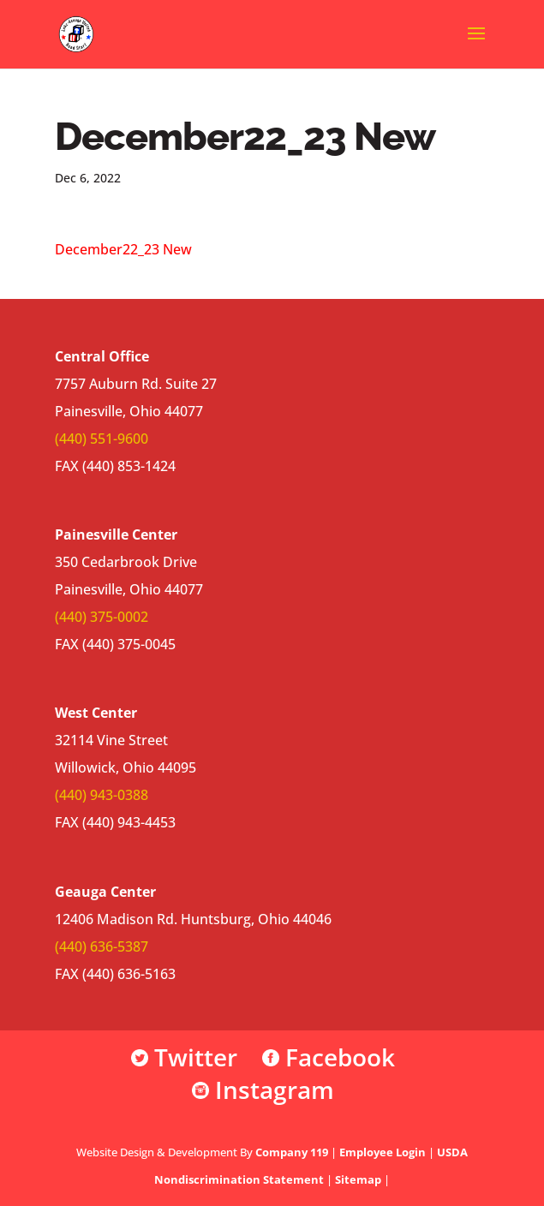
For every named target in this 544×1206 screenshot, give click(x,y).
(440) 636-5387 (101, 946)
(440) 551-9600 (101, 438)
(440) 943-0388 (101, 794)
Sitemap (358, 1179)
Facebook (328, 1057)
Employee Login (382, 1152)
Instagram (263, 1089)
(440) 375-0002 (101, 616)
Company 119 (291, 1152)
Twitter (184, 1057)
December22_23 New (123, 249)
